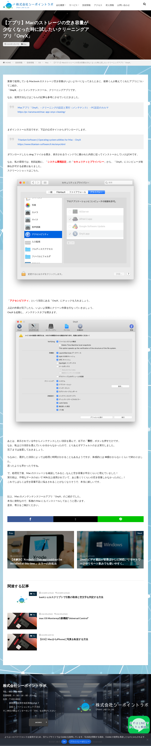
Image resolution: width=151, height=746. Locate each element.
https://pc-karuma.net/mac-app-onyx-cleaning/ (41, 111)
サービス (73, 5)
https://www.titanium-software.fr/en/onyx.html (41, 144)
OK (64, 742)
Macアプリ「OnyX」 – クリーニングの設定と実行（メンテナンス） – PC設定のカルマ (63, 107)
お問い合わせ (123, 5)
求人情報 (110, 5)
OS (39, 62)
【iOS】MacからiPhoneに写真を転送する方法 (66, 639)
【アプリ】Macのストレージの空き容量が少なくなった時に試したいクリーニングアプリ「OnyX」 (92, 62)
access (38, 722)
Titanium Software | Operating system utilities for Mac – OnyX (49, 139)
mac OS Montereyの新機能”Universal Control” (67, 618)
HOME (8, 62)
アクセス (98, 5)
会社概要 (60, 5)
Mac (25, 44)
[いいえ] (147, 739)
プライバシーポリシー (80, 742)
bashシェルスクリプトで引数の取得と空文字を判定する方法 (75, 597)
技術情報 (86, 5)
